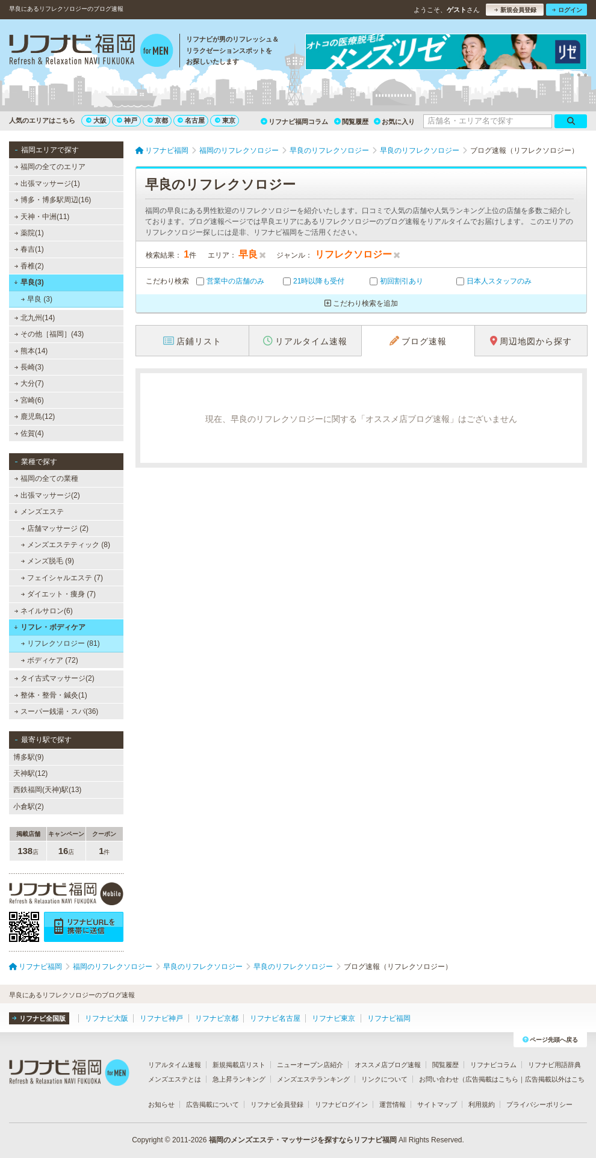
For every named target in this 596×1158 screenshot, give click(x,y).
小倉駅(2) (28, 806)
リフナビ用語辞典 (554, 1064)
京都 (157, 120)
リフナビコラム (493, 1064)
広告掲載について (212, 1104)
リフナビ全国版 (39, 1018)
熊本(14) (31, 351)
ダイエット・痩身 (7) (58, 594)
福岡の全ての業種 (46, 478)
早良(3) (28, 282)
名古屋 (191, 120)
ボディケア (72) (49, 660)
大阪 (96, 120)
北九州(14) (34, 318)
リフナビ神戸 (161, 1018)
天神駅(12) (30, 773)
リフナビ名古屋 (275, 1018)
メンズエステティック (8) (65, 544)
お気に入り (394, 121)
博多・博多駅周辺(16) (53, 200)
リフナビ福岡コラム (294, 121)
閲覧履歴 (351, 121)
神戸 (127, 120)
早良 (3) (36, 299)
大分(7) (29, 383)
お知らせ (161, 1104)
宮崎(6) (29, 400)
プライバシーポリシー (539, 1104)
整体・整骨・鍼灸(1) (50, 695)
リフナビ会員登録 (276, 1104)
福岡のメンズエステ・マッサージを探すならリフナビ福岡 (303, 1140)
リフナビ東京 (333, 1018)
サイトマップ (437, 1104)
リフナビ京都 (216, 1018)
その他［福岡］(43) (49, 334)
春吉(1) (29, 249)
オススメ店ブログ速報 (388, 1064)
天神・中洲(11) (42, 216)
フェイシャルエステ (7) (62, 578)
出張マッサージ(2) (47, 495)
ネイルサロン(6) (43, 611)
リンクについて (384, 1079)
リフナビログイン (341, 1104)
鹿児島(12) (34, 416)
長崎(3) (29, 367)
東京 (225, 120)
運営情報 (392, 1104)
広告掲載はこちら (491, 1079)
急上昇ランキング (239, 1079)
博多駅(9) (28, 757)
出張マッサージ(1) (47, 183)
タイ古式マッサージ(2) (54, 678)
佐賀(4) (29, 433)
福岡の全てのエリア (49, 167)
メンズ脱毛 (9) (47, 561)
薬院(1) (29, 233)
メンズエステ (39, 511)
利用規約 (481, 1104)
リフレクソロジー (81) (60, 643)
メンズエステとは (174, 1079)
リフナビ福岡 (389, 1018)
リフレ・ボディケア (49, 627)
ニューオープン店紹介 (310, 1064)
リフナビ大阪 (106, 1018)
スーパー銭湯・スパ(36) (56, 711)
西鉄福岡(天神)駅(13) (47, 789)
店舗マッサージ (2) (54, 528)
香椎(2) (29, 266)
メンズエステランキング (313, 1079)
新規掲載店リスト (239, 1064)
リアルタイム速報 (174, 1064)
